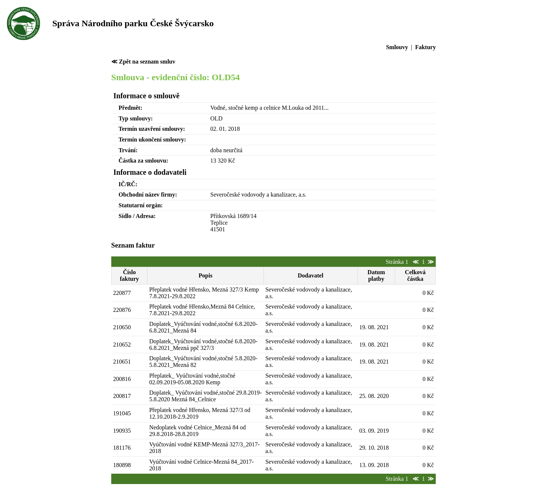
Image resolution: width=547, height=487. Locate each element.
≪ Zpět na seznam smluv (143, 61)
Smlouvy (397, 47)
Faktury (425, 47)
